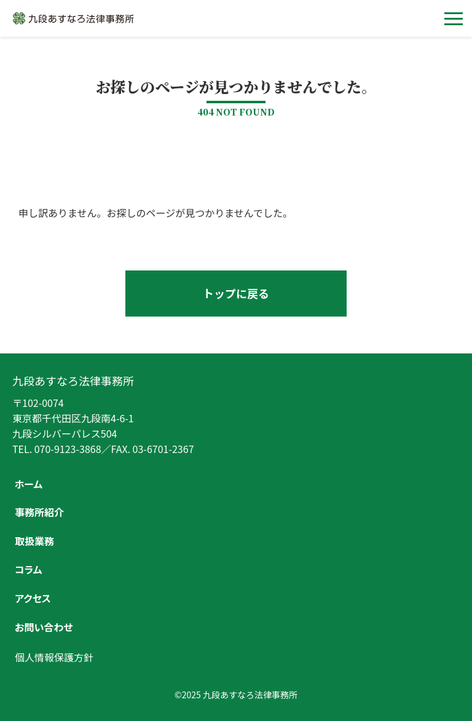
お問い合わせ (44, 627)
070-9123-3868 (67, 448)
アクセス (33, 598)
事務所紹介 (39, 512)
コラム (28, 569)
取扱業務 (34, 541)
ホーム (28, 483)
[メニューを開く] (453, 18)
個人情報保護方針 (54, 657)
